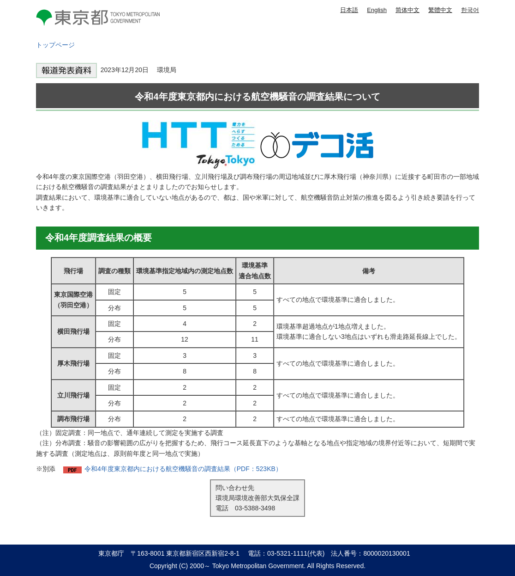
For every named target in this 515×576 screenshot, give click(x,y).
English (377, 9)
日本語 (349, 9)
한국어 (470, 9)
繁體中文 (440, 9)
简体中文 (407, 9)
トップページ (55, 45)
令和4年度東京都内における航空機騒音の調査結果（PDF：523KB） (183, 468)
